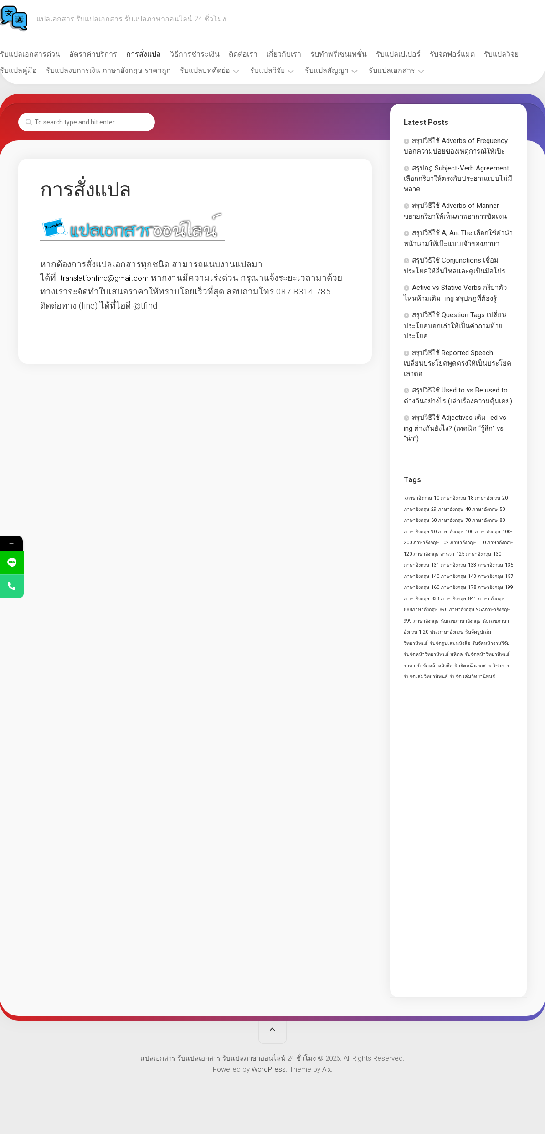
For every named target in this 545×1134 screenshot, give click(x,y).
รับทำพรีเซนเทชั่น (357, 54)
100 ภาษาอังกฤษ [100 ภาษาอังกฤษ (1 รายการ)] (482, 532)
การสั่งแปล (161, 54)
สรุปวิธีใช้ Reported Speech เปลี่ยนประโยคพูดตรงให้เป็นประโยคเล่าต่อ (457, 363)
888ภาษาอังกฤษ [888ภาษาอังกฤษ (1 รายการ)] (420, 610)
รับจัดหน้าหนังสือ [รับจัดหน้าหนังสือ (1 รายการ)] (434, 666)
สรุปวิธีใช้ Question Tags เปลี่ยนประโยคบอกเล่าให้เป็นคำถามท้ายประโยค (455, 325)
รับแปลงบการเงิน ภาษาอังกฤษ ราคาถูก (170, 70)
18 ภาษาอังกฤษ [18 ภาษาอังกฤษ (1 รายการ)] (484, 498)
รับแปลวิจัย (35, 70)
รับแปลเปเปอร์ (416, 54)
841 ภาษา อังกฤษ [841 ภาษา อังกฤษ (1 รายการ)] (486, 599)
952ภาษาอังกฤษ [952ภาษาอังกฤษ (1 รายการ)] (493, 610)
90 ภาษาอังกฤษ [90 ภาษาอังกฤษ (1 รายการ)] (447, 532)
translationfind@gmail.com (111, 278)
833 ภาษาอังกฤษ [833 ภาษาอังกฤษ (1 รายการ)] (448, 599)
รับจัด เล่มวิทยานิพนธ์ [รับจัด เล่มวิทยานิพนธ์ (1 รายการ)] (472, 677)
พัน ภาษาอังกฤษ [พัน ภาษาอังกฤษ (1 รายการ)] (446, 632)
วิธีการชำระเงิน (213, 54)
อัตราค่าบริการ (111, 54)
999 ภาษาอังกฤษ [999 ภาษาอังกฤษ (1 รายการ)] (421, 621)
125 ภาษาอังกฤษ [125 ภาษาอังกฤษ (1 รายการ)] (473, 554)
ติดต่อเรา (261, 54)
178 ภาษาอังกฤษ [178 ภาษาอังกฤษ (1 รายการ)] (485, 587)
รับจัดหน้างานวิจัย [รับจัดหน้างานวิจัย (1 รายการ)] (490, 643)
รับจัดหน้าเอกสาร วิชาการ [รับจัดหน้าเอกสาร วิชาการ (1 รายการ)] (481, 666)
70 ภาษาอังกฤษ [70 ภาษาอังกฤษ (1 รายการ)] (481, 520)
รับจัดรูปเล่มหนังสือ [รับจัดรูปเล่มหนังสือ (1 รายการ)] (450, 643)
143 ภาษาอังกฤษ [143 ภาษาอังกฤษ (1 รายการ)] (485, 576)
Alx (326, 1069)
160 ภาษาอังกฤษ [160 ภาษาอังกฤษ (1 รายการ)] (448, 587)
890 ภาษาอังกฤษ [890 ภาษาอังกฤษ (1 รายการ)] (456, 610)
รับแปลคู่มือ (80, 70)
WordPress (269, 1069)
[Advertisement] (458, 847)
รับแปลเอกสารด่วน (48, 54)
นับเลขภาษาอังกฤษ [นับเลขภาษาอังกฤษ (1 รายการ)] (461, 621)
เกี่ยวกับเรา (302, 54)
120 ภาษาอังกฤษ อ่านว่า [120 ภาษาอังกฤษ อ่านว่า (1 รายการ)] (429, 554)
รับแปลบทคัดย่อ (267, 70)
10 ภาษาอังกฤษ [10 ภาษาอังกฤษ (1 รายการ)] (450, 498)
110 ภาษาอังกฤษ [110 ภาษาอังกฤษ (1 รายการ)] (495, 543)
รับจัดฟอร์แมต (470, 54)
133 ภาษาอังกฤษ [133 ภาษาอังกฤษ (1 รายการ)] (485, 565)
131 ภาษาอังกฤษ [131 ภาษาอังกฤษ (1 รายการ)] (448, 565)
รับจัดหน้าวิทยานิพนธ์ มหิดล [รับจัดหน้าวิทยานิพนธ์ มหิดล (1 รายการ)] (433, 654)
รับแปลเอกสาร (454, 70)
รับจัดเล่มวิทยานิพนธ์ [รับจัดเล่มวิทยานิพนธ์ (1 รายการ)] (426, 677)
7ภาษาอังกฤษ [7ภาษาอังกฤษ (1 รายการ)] (418, 498)
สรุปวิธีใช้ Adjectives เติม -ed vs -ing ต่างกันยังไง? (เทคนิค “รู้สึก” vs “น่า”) (457, 428)
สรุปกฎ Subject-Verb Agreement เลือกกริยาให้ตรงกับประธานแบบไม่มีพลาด (458, 178)
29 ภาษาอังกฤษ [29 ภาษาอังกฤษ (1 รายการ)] (447, 509)
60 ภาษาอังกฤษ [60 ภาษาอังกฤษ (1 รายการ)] (447, 520)
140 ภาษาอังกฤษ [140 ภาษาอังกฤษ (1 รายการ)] (448, 576)
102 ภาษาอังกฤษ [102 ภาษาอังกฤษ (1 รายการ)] (458, 543)
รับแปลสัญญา (389, 70)
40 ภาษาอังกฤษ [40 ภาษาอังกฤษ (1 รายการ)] (481, 509)
